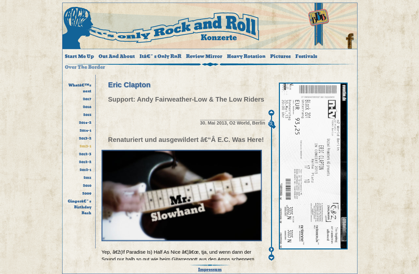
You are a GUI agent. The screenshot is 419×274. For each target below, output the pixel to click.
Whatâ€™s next (79, 88)
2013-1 (85, 146)
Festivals (306, 56)
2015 (87, 115)
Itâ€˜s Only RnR (160, 56)
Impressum (210, 269)
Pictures (280, 56)
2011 (87, 178)
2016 (87, 107)
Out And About (117, 56)
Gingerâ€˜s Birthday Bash (79, 207)
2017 (87, 99)
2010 (87, 185)
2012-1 (85, 170)
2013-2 (85, 138)
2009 (86, 193)
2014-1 (85, 130)
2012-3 (85, 154)
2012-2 (85, 162)
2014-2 (85, 123)
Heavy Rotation (246, 56)
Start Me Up (79, 56)
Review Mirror (204, 56)
